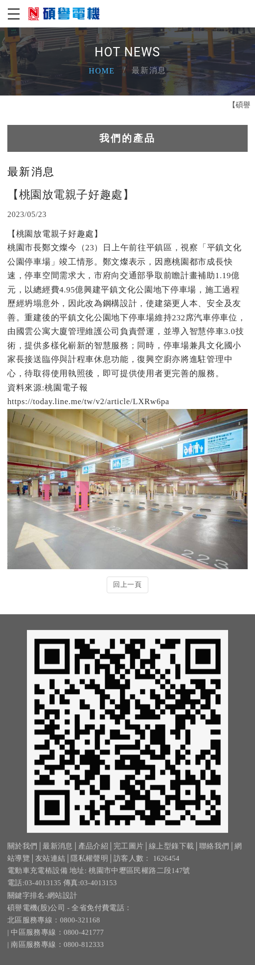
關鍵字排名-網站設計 (42, 901)
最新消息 (57, 852)
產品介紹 (93, 852)
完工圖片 (128, 852)
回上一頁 (127, 584)
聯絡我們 (214, 852)
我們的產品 (127, 138)
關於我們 (22, 852)
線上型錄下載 (171, 852)
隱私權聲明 (89, 864)
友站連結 (50, 864)
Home (102, 71)
